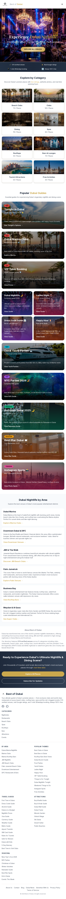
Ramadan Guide (7, 870)
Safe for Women (7, 839)
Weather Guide (7, 823)
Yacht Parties (38, 766)
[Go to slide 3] (34, 58)
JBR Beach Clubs (8, 763)
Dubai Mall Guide (40, 807)
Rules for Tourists (8, 835)
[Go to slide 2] (33, 58)
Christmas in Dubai (8, 863)
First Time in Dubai (8, 800)
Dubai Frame (38, 810)
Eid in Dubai (6, 876)
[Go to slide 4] (36, 58)
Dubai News (30, 888)
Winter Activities (7, 866)
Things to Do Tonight (41, 779)
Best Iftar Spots (7, 873)
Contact (16, 888)
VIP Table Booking (40, 776)
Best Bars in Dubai (40, 753)
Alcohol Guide (6, 807)
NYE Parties (6, 860)
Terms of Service (33, 890)
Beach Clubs (6, 721)
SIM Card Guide (7, 832)
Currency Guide (7, 819)
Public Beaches (39, 826)
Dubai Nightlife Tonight (42, 782)
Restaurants (6, 718)
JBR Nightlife (6, 760)
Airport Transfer (7, 829)
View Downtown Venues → (14, 542)
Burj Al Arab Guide (40, 803)
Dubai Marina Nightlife (9, 750)
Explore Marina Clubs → (13, 523)
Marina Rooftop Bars (9, 757)
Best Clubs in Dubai (41, 750)
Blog (22, 888)
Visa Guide (5, 816)
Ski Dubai (37, 819)
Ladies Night (38, 769)
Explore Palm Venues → (13, 580)
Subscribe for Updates (33, 681)
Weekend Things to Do (42, 785)
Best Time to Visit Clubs (10, 848)
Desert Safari (38, 823)
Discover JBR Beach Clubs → (15, 561)
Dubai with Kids (7, 842)
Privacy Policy (55, 888)
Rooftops (5, 728)
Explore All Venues (33, 49)
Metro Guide (6, 826)
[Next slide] (61, 35)
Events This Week (8, 879)
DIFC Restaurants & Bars (10, 773)
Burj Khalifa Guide (40, 800)
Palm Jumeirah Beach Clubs (11, 766)
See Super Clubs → (11, 619)
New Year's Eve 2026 (9, 857)
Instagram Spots (39, 789)
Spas (3, 724)
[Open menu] (62, 4)
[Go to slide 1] (30, 58)
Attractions (5, 734)
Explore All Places (33, 674)
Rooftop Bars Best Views (43, 757)
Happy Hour (38, 773)
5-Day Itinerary (7, 845)
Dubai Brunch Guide (41, 760)
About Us (9, 888)
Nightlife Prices (7, 813)
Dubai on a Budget (8, 810)
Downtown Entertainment (10, 769)
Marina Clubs (6, 753)
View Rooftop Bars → (12, 600)
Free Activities (39, 792)
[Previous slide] (4, 35)
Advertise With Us (42, 888)
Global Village (39, 816)
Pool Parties (38, 763)
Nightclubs (5, 715)
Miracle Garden (39, 813)
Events (4, 737)
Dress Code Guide (8, 803)
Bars (3, 731)
